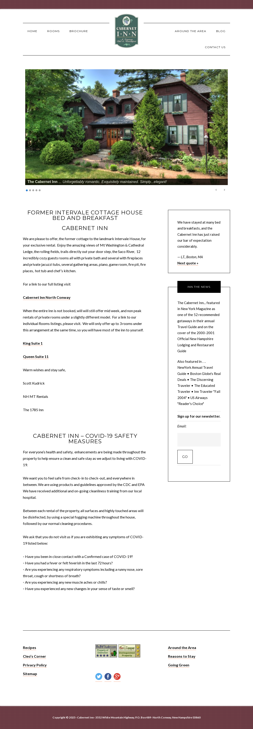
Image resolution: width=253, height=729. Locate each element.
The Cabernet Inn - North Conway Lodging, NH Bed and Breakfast (126, 31)
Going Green (178, 665)
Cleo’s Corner (34, 656)
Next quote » (187, 263)
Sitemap (30, 673)
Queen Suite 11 (36, 356)
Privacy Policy (35, 665)
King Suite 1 (33, 343)
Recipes (29, 647)
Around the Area (182, 647)
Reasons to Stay (181, 656)
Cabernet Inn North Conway (47, 297)
